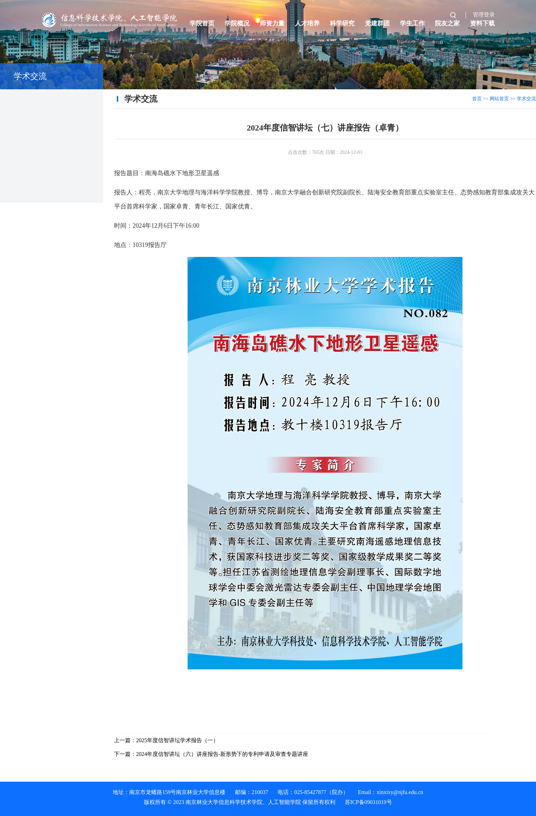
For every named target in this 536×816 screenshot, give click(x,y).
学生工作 (412, 23)
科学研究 (342, 23)
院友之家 (447, 23)
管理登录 (484, 15)
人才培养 (307, 23)
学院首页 (202, 23)
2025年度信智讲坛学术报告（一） (177, 740)
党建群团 (377, 23)
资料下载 (482, 23)
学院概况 (237, 23)
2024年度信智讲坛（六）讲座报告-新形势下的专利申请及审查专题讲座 (222, 754)
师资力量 (272, 23)
